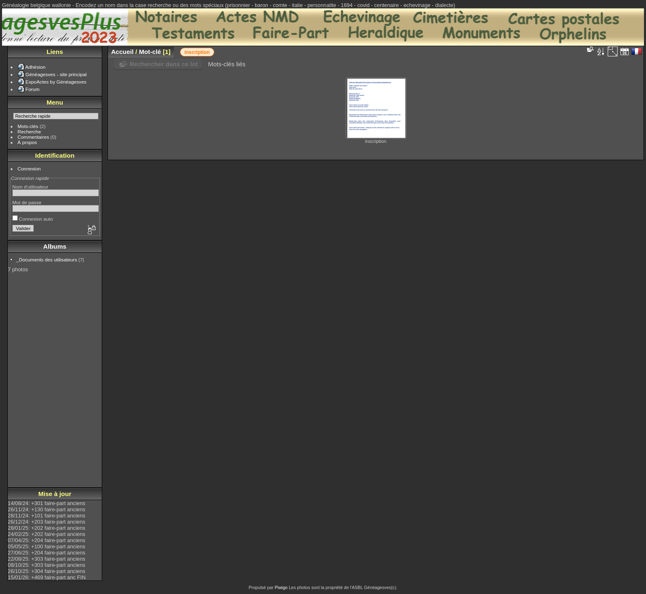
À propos (27, 142)
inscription (197, 52)
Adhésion (35, 67)
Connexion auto (32, 218)
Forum (33, 89)
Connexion (29, 168)
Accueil (122, 51)
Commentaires (33, 137)
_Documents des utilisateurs (46, 259)
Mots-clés (28, 126)
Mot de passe (27, 202)
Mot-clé (150, 51)
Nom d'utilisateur (30, 186)
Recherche (29, 131)
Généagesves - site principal (56, 74)
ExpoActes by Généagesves (56, 81)
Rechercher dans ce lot (164, 64)
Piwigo (281, 587)
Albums (54, 246)
